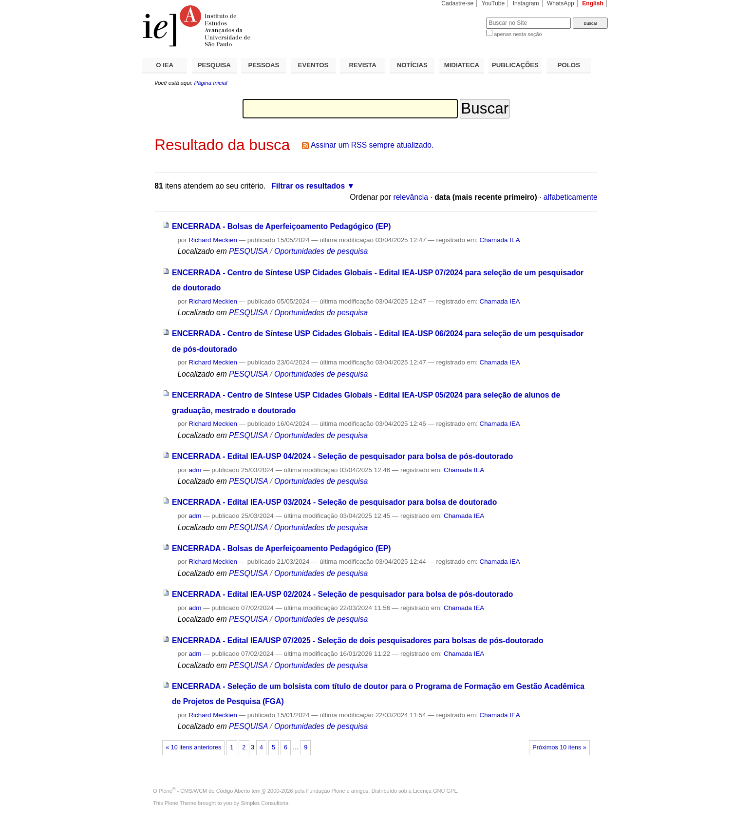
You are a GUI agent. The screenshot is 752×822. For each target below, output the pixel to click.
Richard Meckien (212, 240)
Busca (462, 17)
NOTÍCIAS (412, 65)
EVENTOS (313, 65)
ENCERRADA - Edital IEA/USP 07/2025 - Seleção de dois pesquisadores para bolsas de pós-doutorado (358, 640)
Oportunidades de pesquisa (321, 251)
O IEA (164, 65)
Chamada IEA (500, 240)
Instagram (526, 3)
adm (194, 470)
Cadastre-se (457, 3)
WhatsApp (560, 3)
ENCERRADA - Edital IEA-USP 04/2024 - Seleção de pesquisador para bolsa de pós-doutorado (342, 456)
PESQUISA (214, 65)
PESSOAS (264, 65)
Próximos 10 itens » (559, 747)
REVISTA (362, 65)
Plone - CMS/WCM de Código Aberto (204, 791)
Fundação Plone (325, 791)
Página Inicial (210, 83)
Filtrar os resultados (308, 186)
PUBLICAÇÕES (515, 65)
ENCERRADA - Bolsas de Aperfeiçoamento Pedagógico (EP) (281, 226)
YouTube (493, 3)
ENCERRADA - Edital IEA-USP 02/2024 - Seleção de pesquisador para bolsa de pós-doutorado (342, 594)
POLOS (569, 65)
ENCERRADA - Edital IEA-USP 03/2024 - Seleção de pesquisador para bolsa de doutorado (334, 502)
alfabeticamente (571, 197)
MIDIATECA (461, 65)
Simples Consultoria (264, 803)
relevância (410, 197)
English (592, 3)
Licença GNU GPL (435, 791)
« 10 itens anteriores (193, 747)
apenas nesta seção (518, 34)
